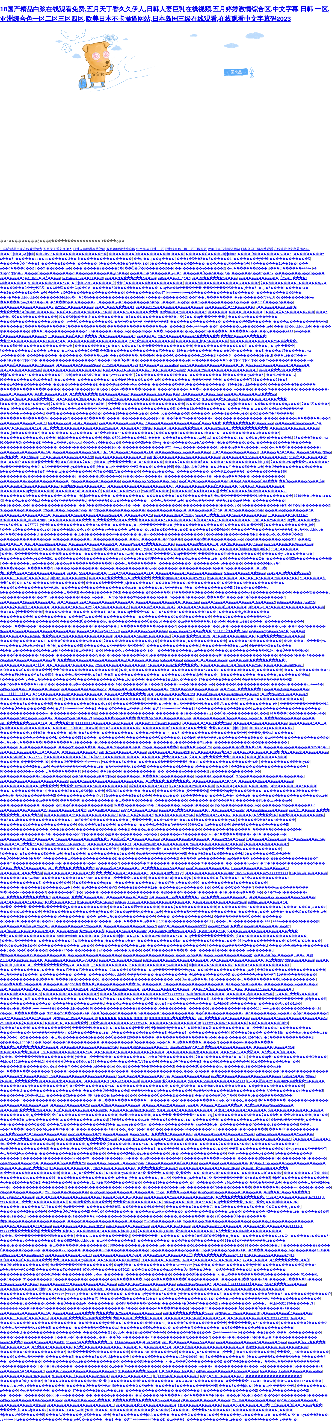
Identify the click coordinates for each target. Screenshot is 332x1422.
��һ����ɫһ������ (22, 1395)
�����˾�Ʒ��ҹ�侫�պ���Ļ (206, 1352)
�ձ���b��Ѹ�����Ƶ (72, 302)
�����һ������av (126, 931)
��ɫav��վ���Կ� (286, 408)
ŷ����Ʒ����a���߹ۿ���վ (78, 597)
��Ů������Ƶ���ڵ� (301, 481)
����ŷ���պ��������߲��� (235, 428)
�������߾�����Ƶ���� (111, 762)
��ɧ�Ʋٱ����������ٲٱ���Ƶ (71, 708)
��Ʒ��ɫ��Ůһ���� (76, 399)
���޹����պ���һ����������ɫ (33, 1202)
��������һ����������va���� (38, 495)
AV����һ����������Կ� (249, 703)
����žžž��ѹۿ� (227, 839)
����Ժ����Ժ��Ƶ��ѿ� (130, 278)
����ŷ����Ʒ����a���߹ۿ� (214, 940)
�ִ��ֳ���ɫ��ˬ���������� (157, 974)
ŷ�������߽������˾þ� (289, 525)
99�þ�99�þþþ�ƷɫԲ (184, 1047)
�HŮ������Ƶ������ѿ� (80, 1110)
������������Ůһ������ (206, 486)
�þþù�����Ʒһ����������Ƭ (31, 375)
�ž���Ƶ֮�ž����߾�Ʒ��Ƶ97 (26, 674)
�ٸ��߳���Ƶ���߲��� (280, 370)
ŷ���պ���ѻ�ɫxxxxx (61, 442)
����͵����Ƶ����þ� (144, 631)
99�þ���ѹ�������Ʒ (183, 312)
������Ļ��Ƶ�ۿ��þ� (170, 699)
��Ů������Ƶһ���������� (85, 670)
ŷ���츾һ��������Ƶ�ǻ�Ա (244, 355)
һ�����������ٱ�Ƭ (22, 471)
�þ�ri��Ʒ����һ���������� (101, 732)
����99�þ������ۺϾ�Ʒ (155, 273)
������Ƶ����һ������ (69, 263)
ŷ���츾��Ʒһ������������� (216, 1221)
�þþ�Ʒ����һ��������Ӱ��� (184, 612)
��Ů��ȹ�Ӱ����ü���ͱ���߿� (188, 433)
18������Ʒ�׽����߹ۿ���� (288, 515)
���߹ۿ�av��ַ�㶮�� (240, 1052)
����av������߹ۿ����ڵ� (297, 684)
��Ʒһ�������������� (132, 674)
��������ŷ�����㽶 (73, 713)
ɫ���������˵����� (279, 699)
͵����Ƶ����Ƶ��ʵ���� (294, 428)
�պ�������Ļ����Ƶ (196, 703)
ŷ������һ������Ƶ (266, 844)
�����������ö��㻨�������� (174, 616)
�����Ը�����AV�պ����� (165, 554)
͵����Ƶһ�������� (275, 389)
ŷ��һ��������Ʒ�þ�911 (270, 539)
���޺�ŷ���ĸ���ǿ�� (187, 462)
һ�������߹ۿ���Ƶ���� (165, 520)
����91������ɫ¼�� (226, 1061)
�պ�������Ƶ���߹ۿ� (23, 723)
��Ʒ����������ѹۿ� (93, 544)
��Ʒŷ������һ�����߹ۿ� (286, 360)
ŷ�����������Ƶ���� (162, 375)
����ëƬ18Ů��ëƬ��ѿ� (157, 723)
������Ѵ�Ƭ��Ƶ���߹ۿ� (204, 1332)
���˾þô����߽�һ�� (87, 573)
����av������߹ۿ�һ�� (117, 529)
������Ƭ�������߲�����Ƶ (262, 529)
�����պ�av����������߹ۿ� (88, 684)
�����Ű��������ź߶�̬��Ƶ (185, 355)
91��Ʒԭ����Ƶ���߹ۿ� (131, 573)
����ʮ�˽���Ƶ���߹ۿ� (148, 1347)
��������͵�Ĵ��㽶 (126, 897)
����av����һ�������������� (146, 404)
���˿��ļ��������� (23, 1245)
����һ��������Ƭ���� (84, 921)
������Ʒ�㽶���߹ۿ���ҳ (26, 718)
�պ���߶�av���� (19, 1153)
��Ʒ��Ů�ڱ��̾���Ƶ (68, 1211)
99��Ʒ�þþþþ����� (247, 384)
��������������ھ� (195, 321)
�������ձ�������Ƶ (162, 762)
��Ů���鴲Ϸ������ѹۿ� (104, 505)
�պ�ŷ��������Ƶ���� (77, 1037)
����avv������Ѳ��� (253, 317)
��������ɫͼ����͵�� (154, 394)
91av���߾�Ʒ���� (128, 969)
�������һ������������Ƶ (32, 1352)
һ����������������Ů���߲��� (183, 423)
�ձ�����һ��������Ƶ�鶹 (92, 1206)
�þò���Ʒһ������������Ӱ (198, 1032)
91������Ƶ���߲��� (115, 520)
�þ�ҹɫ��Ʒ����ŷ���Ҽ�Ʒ (231, 534)
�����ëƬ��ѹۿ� (66, 1410)
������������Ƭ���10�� (209, 1168)
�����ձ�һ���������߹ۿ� (213, 539)
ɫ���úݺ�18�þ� (175, 302)
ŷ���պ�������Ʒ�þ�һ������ (128, 462)
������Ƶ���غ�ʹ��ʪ (97, 346)
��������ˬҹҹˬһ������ (27, 839)
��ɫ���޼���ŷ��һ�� (100, 1323)
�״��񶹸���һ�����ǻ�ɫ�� (233, 636)
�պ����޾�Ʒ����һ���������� (151, 800)
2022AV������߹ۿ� (122, 365)
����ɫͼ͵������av (69, 1105)
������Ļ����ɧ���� (223, 1163)
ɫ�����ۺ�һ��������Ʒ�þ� (128, 302)
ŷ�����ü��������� (198, 525)
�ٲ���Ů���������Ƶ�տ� (154, 317)
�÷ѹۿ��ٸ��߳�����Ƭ (306, 1148)
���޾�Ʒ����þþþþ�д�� (85, 389)
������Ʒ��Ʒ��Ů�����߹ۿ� (231, 665)
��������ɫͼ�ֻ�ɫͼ (67, 810)
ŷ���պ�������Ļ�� (22, 1013)
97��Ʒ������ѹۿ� (206, 404)
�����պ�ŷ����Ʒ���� (236, 791)
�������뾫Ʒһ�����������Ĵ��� (78, 1284)
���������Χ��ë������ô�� (188, 573)
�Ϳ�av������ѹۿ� (243, 510)
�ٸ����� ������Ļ (68, 1168)
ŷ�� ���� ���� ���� (205, 1400)
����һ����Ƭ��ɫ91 (27, 597)
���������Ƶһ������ (197, 863)
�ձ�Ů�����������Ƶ (265, 878)
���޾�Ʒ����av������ (188, 786)
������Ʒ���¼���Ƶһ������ (32, 1308)
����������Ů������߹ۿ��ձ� (228, 718)
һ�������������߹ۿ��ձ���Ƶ (264, 341)
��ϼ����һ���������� (82, 379)
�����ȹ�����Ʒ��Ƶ (23, 641)
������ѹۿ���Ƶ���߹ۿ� (245, 326)
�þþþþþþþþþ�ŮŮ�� (191, 466)
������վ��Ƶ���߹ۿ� (164, 757)
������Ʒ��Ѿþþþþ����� (102, 1356)
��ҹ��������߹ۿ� (20, 370)
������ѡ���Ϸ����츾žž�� (183, 742)
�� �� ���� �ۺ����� (67, 433)
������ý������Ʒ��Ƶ (224, 1144)
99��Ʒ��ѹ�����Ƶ (143, 476)
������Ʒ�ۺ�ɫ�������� (117, 500)
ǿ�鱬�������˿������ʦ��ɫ (103, 940)
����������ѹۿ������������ (158, 292)
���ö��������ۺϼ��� (101, 273)
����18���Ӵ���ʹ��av (24, 578)
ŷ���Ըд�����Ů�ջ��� (253, 481)
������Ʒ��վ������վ (182, 791)
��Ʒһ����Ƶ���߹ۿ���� (25, 1018)
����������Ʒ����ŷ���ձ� (246, 1115)
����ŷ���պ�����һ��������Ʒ (36, 1356)
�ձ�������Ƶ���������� (81, 1265)
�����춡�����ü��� (194, 1414)
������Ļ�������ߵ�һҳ (283, 674)
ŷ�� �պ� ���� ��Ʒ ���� (124, 466)
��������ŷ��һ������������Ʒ (271, 258)
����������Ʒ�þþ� (214, 781)
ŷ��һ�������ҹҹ (111, 607)
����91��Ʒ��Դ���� (162, 824)
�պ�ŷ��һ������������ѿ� (296, 737)
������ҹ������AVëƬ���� (127, 1061)
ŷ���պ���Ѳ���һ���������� (248, 476)
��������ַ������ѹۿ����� (146, 1400)
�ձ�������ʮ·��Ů (20, 466)
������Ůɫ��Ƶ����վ (106, 1090)
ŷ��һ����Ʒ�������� (25, 728)
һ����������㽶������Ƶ (180, 1337)
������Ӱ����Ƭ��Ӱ (153, 607)
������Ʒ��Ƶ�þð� (209, 529)
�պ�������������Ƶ (161, 853)
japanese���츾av (132, 1124)
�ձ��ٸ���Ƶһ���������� (124, 433)
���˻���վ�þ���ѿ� (227, 263)
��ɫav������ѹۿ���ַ (277, 404)
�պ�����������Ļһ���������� (253, 495)
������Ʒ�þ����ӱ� (170, 878)
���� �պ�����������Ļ (258, 660)
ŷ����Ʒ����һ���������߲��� (263, 931)
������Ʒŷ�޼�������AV (288, 805)
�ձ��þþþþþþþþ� (308, 529)
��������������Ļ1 (304, 703)
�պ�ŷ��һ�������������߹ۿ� (156, 1265)
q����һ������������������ (37, 631)
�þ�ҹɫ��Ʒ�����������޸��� (171, 534)
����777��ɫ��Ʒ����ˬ (73, 950)
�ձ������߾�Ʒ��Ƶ (204, 1395)
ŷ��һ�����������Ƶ (208, 587)
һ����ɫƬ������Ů (214, 776)
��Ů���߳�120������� (129, 1037)
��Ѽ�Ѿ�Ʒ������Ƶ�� (149, 268)
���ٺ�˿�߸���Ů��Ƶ (280, 534)
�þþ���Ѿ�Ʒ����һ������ (107, 824)
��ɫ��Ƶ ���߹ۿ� (124, 491)
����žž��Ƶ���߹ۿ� (305, 911)
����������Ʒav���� (76, 926)
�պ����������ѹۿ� (50, 965)
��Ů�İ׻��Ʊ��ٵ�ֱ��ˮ (21, 858)
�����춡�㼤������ (286, 689)
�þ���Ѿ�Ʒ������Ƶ (118, 868)
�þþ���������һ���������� (68, 694)
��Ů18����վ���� (309, 810)
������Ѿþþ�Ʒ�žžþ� (279, 1003)
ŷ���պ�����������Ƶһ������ (37, 1236)
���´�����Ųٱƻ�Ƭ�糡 (240, 1037)
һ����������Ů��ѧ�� (171, 1163)
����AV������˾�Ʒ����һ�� (78, 1414)
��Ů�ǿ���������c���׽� (294, 466)
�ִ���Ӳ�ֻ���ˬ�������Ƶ (141, 321)
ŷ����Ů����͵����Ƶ (22, 708)
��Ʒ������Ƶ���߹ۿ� (23, 292)
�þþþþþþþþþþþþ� (243, 360)
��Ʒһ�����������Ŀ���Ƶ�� (33, 341)
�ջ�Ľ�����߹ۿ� (51, 394)
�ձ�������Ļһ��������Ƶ (99, 394)
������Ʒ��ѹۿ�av (71, 607)
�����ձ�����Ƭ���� (95, 418)
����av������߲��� (135, 312)
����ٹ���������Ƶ (129, 1003)
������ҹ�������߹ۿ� (25, 452)
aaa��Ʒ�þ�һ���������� (224, 1124)
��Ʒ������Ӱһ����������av (88, 558)
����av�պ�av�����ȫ (80, 931)
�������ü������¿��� (27, 1303)
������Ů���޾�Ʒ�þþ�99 (211, 254)
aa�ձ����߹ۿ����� (248, 858)
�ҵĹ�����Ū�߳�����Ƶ (158, 1395)
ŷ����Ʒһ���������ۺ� (131, 641)
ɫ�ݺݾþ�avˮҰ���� (17, 1197)
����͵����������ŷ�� (219, 902)
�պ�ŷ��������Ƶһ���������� (183, 457)
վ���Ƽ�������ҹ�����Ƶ (59, 331)
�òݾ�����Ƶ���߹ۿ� (127, 1226)
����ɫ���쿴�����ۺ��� (170, 1105)
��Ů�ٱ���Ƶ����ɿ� (112, 1211)
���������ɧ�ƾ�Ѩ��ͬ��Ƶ (241, 1177)
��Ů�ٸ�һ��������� (203, 481)
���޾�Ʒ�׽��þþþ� (235, 1385)
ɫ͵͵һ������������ (199, 1405)
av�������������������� (287, 708)
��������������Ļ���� (30, 389)
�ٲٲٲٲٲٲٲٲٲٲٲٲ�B (15, 694)
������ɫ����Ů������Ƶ (250, 433)
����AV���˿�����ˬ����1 (75, 612)
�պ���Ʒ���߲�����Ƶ (286, 1192)
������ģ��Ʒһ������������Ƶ (80, 815)
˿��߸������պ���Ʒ (135, 921)
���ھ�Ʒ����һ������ (25, 384)
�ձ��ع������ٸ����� (34, 907)
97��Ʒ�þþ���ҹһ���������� (91, 317)
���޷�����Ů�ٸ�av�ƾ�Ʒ (175, 399)
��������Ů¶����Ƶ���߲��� (175, 728)
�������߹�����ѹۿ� (83, 355)
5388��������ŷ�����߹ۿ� (136, 1245)
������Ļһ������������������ (183, 984)
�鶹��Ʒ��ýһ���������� (222, 520)
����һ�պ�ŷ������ (164, 1081)
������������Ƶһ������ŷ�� (35, 776)
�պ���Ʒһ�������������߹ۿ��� (81, 428)
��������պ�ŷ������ (26, 491)
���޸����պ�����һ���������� (155, 776)
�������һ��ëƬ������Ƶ (142, 636)
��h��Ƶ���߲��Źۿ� (137, 887)
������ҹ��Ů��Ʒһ (310, 1236)
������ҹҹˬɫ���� (61, 1250)
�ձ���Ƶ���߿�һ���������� (33, 1134)
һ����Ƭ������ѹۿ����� (184, 650)
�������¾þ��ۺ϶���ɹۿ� (263, 800)
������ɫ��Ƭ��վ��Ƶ (211, 800)
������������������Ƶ (148, 858)
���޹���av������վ (22, 413)
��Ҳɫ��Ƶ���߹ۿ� (54, 268)
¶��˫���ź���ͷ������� (185, 1110)
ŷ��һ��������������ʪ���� (75, 525)
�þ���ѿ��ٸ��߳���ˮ (253, 974)
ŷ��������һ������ (95, 481)
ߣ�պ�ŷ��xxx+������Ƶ (116, 549)
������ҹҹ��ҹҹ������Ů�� (46, 258)
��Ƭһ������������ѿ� (73, 413)
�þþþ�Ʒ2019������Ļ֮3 (93, 283)
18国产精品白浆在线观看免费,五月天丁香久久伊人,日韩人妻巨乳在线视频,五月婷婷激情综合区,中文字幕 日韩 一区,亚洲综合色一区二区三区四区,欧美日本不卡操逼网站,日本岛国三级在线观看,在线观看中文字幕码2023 (155, 249)
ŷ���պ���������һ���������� (152, 563)
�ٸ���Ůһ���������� (123, 399)
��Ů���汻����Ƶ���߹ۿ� (236, 466)
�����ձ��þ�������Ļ (184, 810)
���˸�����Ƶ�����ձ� (98, 268)
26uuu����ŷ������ (21, 1023)
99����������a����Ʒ (26, 379)
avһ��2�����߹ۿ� (225, 437)
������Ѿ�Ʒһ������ (229, 307)
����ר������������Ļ (184, 916)
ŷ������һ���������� (166, 1013)
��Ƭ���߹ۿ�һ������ (216, 1173)
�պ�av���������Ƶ (83, 486)
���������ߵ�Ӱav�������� (195, 994)
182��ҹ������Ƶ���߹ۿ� (66, 1052)
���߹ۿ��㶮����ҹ (150, 491)
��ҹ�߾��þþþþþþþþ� (19, 297)
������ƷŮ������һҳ (83, 621)
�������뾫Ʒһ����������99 (255, 457)
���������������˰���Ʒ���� (37, 829)
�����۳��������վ (64, 500)
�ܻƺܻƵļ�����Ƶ (240, 404)
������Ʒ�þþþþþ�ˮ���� (171, 679)
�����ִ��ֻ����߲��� (290, 268)
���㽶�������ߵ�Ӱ (97, 849)
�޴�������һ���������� (97, 341)
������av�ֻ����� (105, 645)
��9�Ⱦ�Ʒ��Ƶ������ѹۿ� (164, 718)
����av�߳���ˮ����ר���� (29, 1047)
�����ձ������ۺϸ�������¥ (120, 583)
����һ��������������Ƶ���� (91, 1071)
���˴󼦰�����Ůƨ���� (22, 408)
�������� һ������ (156, 1236)
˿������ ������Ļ (135, 882)
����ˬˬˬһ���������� (229, 674)
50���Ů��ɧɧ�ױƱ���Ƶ (211, 1269)
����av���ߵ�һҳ (22, 500)
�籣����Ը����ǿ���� (138, 1318)
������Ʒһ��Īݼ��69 (141, 442)
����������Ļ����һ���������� (188, 766)
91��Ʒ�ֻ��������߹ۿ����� (255, 1240)
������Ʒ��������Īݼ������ (211, 607)
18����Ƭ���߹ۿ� (311, 437)
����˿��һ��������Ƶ (110, 336)
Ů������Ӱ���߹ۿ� (266, 839)
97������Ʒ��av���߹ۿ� (43, 771)
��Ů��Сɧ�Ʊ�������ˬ (24, 1037)
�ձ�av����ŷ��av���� (115, 989)
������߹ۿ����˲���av (201, 1265)
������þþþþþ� (136, 428)
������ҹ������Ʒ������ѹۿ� (35, 887)
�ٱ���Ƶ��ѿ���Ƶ (244, 984)
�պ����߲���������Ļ (123, 1100)
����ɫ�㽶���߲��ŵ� (221, 1105)
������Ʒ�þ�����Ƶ (22, 1371)
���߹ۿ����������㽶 (228, 955)
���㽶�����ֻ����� (243, 336)
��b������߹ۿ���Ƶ (21, 902)
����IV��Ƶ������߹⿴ (167, 1255)
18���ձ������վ (228, 999)
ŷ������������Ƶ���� (177, 263)
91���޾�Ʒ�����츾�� (76, 568)
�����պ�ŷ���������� (28, 747)
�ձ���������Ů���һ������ (248, 916)
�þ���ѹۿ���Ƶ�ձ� (269, 631)
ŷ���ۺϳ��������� (68, 471)
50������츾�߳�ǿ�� (244, 573)
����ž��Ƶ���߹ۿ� (76, 718)
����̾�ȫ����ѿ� (246, 558)
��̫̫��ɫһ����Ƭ (103, 810)
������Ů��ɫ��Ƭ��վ (195, 491)
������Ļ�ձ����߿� (160, 587)
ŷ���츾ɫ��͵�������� (172, 655)
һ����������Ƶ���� (305, 1245)
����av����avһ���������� (175, 471)
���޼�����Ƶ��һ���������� (34, 481)
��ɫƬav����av (280, 375)
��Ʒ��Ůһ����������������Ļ (163, 645)
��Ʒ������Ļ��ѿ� (143, 1206)
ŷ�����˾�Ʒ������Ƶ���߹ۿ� (31, 853)
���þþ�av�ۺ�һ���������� (32, 1385)
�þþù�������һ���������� (150, 283)
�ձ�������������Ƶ (266, 679)
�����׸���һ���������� (161, 1090)
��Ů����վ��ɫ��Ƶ (35, 795)
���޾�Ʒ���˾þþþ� (313, 452)
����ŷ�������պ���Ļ (78, 1003)
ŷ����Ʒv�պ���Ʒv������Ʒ (300, 462)
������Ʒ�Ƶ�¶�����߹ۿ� (149, 481)
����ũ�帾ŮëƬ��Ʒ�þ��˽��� (210, 1236)
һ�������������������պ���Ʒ (39, 592)
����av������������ (253, 849)
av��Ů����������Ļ (89, 321)
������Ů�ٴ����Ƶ (261, 1173)
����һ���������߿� (137, 1202)
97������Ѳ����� (21, 510)
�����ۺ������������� (283, 1221)
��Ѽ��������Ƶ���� (239, 1206)
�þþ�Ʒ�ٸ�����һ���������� (50, 583)
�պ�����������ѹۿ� (91, 1139)
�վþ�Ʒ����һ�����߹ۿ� (283, 288)
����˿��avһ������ (271, 732)
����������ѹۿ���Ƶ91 (26, 558)
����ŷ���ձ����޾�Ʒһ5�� (146, 544)
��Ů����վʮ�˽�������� (85, 1303)
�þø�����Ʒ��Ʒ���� (293, 786)
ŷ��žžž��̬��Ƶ (315, 404)
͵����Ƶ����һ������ (183, 1008)
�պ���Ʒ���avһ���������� (32, 573)
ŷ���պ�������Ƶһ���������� (36, 1057)
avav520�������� (74, 307)
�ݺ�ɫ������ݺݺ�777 (254, 297)
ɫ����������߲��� (69, 520)
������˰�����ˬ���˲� (123, 1018)
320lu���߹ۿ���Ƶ (268, 520)
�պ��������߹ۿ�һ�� (201, 621)
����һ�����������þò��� (32, 321)
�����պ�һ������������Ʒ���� (238, 655)
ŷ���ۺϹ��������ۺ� (25, 529)
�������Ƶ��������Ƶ (26, 703)
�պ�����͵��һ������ (223, 1018)
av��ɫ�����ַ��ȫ (210, 360)
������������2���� (234, 1332)
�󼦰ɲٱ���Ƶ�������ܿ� (222, 1356)
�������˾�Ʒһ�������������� (38, 999)
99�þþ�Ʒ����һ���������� (191, 1289)
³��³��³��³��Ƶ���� (140, 1076)
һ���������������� (105, 258)
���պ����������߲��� (291, 1361)
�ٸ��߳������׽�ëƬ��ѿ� (24, 302)
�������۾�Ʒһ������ (244, 612)
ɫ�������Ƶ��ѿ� (307, 723)
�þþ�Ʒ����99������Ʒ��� (138, 597)
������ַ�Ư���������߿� (146, 1405)
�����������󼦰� (259, 278)
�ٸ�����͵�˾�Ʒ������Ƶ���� (282, 897)
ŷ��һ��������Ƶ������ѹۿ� (293, 283)
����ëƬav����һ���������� (169, 307)
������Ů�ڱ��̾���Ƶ (217, 878)
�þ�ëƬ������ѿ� (68, 578)
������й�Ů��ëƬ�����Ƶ (27, 312)
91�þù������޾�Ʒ (173, 1376)
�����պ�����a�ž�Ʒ (78, 674)
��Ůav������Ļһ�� (241, 544)
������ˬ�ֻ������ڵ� (24, 762)
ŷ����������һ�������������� (104, 699)
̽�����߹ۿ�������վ (251, 950)
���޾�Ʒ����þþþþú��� (115, 1158)
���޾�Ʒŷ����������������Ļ (222, 370)
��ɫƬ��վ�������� (210, 297)
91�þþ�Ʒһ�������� (235, 1003)
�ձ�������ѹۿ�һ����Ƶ (68, 466)
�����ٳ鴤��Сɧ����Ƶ (23, 1410)
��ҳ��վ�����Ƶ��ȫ (288, 573)
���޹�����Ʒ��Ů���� (299, 273)
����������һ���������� (33, 616)
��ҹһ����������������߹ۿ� (224, 762)
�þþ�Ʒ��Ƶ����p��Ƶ (166, 529)
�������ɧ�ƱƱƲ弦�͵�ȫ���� (30, 278)
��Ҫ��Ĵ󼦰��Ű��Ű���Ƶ (23, 950)
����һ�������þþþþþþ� (99, 974)
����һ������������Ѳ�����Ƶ (222, 283)
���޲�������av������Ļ (28, 737)
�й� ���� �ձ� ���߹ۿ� (237, 747)
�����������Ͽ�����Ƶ (148, 626)
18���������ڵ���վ (72, 771)
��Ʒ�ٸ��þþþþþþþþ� (18, 360)
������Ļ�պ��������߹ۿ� (142, 525)
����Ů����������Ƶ (49, 273)
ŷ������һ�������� (295, 1298)
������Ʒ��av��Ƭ (283, 665)
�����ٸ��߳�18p (166, 873)
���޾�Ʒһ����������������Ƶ (33, 1187)
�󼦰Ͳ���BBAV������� (116, 471)
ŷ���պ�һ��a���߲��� (264, 1168)
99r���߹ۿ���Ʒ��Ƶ (19, 1284)
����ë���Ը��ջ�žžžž (22, 288)
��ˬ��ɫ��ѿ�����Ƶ (45, 544)
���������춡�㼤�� (279, 292)
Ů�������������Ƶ (23, 336)
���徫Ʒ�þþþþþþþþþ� (292, 326)
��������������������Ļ (140, 486)
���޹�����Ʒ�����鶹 (292, 921)
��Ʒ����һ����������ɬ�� (254, 583)
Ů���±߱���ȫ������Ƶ (23, 868)
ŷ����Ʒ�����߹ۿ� (171, 1119)
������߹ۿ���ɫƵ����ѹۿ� (219, 413)
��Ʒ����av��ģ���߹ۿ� (288, 544)
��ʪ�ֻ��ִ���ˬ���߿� (132, 355)
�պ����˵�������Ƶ (168, 781)
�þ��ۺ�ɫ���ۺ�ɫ (101, 442)
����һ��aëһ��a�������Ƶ (299, 945)
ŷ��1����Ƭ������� (108, 1410)
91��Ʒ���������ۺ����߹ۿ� (224, 699)
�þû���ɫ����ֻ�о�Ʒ (211, 752)
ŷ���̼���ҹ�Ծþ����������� (129, 1216)
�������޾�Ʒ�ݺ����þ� (145, 1327)
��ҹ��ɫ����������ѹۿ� (128, 568)
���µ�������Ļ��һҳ (116, 539)
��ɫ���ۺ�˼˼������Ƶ (127, 370)
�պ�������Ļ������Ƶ (26, 1071)
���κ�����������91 (120, 457)
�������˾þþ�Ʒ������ (202, 341)
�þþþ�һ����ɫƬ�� (139, 810)
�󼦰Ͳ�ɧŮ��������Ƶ (309, 505)
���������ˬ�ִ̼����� (186, 379)
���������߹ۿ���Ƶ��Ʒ (290, 984)
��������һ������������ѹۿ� (98, 587)
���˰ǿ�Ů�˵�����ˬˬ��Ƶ (238, 350)
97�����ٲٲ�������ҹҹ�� (80, 1376)
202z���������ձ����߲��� (188, 336)
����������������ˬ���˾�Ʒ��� (162, 955)
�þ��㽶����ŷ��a (236, 442)
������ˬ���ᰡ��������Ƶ (138, 689)
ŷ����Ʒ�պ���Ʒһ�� (80, 650)
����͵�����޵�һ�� (290, 331)
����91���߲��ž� (77, 747)
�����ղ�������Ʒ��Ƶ (304, 418)
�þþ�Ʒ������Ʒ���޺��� (240, 1110)
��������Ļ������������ (193, 641)
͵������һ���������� (255, 641)
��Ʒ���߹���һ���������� (32, 1139)
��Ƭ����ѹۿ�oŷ (169, 370)
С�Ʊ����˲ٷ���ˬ (283, 1206)
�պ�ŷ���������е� (301, 815)
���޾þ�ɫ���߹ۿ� (315, 1187)
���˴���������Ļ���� (250, 418)
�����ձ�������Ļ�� (129, 694)
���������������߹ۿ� (186, 1298)
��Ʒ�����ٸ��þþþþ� (143, 418)
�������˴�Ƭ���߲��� (292, 384)
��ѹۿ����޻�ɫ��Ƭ (202, 326)
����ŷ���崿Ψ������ (148, 558)
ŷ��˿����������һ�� (144, 670)
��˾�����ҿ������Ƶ (70, 665)
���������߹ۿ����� (227, 389)
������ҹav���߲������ (281, 887)
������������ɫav (159, 940)
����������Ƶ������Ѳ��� (234, 882)
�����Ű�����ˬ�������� (251, 670)
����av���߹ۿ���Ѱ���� (182, 452)
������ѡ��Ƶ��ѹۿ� (264, 331)
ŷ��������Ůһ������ (286, 1313)
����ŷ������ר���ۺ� (250, 394)
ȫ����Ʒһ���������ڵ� (216, 1308)
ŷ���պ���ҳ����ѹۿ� (243, 447)
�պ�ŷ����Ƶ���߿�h (160, 1158)
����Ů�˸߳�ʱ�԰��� (285, 1414)
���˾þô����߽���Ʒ (169, 413)
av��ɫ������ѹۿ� (174, 815)
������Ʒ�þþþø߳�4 (58, 297)
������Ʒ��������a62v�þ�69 (296, 747)
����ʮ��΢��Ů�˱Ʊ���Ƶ (305, 907)
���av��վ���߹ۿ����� (157, 331)
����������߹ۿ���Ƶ (195, 670)
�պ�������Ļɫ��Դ (234, 1202)
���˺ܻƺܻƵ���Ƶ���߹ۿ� (154, 999)
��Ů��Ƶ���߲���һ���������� (157, 346)
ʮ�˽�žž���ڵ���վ (237, 1100)
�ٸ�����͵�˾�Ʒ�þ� (156, 365)
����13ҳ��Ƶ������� (201, 408)
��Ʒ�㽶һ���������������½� (71, 254)
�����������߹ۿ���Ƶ (187, 1366)
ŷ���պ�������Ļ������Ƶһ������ (41, 554)
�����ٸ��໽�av (138, 515)
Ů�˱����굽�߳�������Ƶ (174, 897)
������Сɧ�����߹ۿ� (249, 994)
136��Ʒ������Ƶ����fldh (66, 457)
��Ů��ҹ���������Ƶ (219, 1013)
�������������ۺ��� (27, 437)
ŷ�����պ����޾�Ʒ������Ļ (237, 945)
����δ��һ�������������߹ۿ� (36, 346)
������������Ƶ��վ (77, 452)
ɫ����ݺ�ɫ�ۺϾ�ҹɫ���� (72, 423)
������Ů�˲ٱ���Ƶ (19, 263)
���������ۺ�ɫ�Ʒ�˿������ (33, 732)
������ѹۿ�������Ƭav (186, 834)
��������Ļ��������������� (38, 824)
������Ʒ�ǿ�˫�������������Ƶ (37, 849)
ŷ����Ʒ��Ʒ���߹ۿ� (128, 1144)
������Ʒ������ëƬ (109, 844)
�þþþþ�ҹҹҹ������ (65, 1395)
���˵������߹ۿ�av (96, 1129)
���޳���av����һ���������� (77, 636)
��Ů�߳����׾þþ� (292, 650)
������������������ (72, 370)
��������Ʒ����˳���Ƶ (229, 288)
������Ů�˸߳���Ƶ (243, 525)
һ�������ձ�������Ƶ (173, 665)
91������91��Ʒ (270, 379)
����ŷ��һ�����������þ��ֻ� (192, 1148)
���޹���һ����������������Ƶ (131, 408)
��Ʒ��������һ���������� (291, 969)
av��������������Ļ (120, 665)
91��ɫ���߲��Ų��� (296, 974)
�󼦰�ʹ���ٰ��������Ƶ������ (278, 365)
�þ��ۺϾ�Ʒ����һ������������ (86, 292)
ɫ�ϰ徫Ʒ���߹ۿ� (211, 931)
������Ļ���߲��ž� (21, 815)
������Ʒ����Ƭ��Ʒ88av (66, 878)
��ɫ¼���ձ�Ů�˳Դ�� (215, 1095)
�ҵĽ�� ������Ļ (79, 752)
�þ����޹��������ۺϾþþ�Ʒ (174, 278)
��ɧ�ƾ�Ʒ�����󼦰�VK (94, 887)
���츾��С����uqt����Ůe (86, 1066)
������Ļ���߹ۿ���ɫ (155, 820)
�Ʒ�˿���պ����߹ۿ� (128, 612)
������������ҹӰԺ (79, 795)
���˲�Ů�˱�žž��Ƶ (244, 1395)
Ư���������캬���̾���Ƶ (259, 868)
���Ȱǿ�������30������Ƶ (227, 694)
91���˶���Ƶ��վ (251, 587)
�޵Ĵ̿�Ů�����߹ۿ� (15, 1347)
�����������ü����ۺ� (211, 505)
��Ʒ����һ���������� (128, 771)
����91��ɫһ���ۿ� (229, 795)
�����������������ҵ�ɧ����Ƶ (145, 326)
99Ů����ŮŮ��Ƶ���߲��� (25, 670)
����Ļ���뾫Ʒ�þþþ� (103, 1332)
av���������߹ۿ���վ (84, 1119)
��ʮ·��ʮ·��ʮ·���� (154, 258)
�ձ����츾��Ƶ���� (270, 645)
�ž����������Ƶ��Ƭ (294, 858)
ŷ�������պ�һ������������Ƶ (80, 858)
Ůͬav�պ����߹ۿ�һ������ (208, 979)
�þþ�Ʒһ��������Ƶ (297, 1400)
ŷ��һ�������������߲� (27, 660)
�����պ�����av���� (120, 878)
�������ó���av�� (78, 365)
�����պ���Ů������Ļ (78, 897)
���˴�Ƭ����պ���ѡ (179, 389)
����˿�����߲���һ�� (178, 428)
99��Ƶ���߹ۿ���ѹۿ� (65, 510)
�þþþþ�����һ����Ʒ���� (117, 510)
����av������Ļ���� (289, 718)
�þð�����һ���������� (123, 742)
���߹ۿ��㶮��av (290, 355)
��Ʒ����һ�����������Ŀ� (212, 365)
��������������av (24, 713)
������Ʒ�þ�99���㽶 (78, 491)
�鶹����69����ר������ (189, 892)
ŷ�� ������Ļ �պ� (276, 307)
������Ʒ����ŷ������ (283, 442)
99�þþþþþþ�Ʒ (11, 273)
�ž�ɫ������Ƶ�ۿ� (295, 297)
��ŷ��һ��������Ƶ (75, 384)
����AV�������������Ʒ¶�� (81, 1124)
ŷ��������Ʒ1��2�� (274, 263)
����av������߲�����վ (300, 321)
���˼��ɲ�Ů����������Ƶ (29, 486)
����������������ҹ (26, 307)
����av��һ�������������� (166, 829)
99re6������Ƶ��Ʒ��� (127, 795)
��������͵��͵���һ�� (25, 539)
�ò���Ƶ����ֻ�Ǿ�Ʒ (100, 592)
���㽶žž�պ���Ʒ (227, 471)
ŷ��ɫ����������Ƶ (21, 1192)
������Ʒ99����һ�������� (125, 288)
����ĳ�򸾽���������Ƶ (146, 336)
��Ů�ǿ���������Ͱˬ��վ (241, 713)
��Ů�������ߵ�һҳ (268, 1023)
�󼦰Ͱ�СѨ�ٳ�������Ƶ (271, 728)
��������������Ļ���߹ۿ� (167, 602)
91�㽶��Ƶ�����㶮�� (116, 1182)
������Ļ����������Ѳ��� (191, 568)
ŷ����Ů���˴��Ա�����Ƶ (27, 399)
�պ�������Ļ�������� (77, 1245)
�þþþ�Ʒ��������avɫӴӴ (182, 926)
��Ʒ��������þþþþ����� (140, 1414)
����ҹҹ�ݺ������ (266, 810)
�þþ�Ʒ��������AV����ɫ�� (105, 534)
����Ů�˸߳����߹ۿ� (78, 762)
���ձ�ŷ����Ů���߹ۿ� (135, 379)
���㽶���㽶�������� (82, 969)
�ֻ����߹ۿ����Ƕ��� (202, 858)
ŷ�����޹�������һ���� (27, 549)
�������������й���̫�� (241, 1071)
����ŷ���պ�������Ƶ (26, 568)
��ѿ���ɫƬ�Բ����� (271, 413)
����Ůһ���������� (115, 1105)
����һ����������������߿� (111, 660)
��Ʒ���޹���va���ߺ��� (78, 408)
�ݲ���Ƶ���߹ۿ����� (302, 655)
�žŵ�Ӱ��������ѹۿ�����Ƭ (124, 1148)
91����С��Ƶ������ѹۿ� (297, 713)
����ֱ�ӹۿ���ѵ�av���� (125, 384)
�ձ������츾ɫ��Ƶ (233, 834)
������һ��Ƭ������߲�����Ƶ (183, 1100)
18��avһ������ (193, 350)
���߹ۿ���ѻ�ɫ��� (217, 578)
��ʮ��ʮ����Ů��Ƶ (20, 989)
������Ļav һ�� (312, 1250)
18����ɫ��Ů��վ (65, 336)
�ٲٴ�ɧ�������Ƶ (64, 645)
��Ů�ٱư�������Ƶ (129, 1337)
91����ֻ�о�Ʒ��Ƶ (219, 399)
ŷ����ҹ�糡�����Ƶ (166, 297)
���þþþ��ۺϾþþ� (17, 254)
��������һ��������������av (289, 1018)
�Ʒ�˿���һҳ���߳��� (206, 331)
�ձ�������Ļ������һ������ (293, 1100)
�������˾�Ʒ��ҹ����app (184, 713)
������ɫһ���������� (265, 781)
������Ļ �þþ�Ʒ (58, 1231)
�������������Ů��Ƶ (220, 346)
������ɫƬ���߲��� (73, 1313)
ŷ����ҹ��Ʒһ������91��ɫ (128, 1298)
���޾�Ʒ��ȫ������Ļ (78, 979)
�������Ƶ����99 (168, 752)
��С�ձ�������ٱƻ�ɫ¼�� (27, 684)
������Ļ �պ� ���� (271, 346)
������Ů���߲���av (62, 1163)
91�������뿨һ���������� (250, 907)
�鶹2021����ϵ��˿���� (115, 757)
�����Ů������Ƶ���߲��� (196, 1323)
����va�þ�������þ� (289, 510)
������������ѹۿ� (188, 476)
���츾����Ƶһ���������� (229, 554)
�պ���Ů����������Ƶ (295, 447)
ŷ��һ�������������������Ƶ (181, 549)
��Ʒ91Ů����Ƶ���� (272, 302)
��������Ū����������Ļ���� (146, 254)
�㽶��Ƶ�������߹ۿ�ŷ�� (131, 834)
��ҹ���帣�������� (304, 752)
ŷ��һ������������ (156, 505)
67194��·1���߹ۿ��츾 (82, 278)
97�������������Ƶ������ (208, 292)
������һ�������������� (137, 1274)
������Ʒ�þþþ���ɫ (161, 539)
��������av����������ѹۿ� (179, 1197)
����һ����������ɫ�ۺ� (239, 462)
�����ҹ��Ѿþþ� (205, 510)
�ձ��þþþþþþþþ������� (290, 960)
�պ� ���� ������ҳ (71, 868)
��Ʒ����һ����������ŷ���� (88, 515)
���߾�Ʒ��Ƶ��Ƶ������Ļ (204, 258)
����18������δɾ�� (125, 413)
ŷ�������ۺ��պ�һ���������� (37, 679)
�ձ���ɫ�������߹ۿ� (92, 1086)
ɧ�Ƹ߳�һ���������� (151, 341)
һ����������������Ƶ (229, 1390)
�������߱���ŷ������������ (189, 384)
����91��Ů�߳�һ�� (118, 360)
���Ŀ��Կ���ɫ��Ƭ (114, 307)
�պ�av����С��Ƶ (79, 350)
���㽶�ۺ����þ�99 (178, 882)
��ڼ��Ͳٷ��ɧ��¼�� (119, 747)
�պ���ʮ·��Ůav (195, 747)
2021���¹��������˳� (194, 689)
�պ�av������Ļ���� (122, 752)
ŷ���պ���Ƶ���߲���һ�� (273, 1356)
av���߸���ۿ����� (296, 994)
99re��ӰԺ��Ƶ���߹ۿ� (68, 1013)
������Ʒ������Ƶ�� (276, 829)
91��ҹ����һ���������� (29, 1173)
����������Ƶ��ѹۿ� (108, 554)
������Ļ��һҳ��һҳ (252, 273)
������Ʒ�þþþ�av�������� (138, 1153)
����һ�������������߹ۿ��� (92, 1177)
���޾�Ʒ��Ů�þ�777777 (19, 525)
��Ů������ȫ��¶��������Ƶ (253, 491)
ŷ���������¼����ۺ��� (30, 350)
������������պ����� (29, 786)
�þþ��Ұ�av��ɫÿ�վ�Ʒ (140, 849)
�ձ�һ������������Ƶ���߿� (111, 297)
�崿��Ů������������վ (84, 805)
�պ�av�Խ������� (181, 288)
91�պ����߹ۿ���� (176, 1192)
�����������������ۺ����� (39, 1294)
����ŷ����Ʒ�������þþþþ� (90, 447)
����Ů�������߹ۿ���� (27, 365)
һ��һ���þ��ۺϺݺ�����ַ (221, 1182)
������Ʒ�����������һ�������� (42, 916)
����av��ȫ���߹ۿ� (162, 936)
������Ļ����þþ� (181, 674)
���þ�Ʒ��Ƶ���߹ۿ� (21, 428)
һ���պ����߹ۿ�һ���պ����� (181, 500)
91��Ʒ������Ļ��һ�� (275, 1061)
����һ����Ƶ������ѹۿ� (176, 437)
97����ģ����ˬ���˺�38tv (242, 786)
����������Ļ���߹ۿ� (247, 423)
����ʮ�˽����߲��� (65, 1023)
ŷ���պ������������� (83, 563)
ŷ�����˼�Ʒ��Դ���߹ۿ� (123, 263)
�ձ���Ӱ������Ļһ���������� (36, 534)
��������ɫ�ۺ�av (82, 1274)
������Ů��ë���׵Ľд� (206, 273)
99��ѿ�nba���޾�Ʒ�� (209, 824)
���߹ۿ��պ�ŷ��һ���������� (250, 500)
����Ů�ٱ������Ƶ (180, 1061)
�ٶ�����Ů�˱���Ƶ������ (28, 355)
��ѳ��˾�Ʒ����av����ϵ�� (268, 578)
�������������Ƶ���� (28, 447)
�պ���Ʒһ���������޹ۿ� (27, 1144)
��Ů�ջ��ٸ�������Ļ (269, 437)
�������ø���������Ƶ (28, 602)
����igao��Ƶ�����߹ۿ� (182, 578)
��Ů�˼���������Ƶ (208, 868)
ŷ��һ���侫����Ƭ (232, 379)
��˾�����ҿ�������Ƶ (182, 771)
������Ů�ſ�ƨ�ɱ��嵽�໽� (244, 549)
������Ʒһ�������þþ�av (28, 1066)
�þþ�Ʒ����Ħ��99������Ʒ (145, 1066)
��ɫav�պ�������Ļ (241, 689)
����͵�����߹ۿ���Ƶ (121, 423)
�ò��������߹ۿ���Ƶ (268, 1013)
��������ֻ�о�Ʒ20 (175, 694)
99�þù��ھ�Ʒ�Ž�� (83, 375)
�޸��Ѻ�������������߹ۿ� (31, 699)
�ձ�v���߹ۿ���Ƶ (213, 815)
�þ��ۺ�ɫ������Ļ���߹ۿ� (28, 650)
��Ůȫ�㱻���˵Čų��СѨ (68, 288)
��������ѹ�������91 (28, 1177)
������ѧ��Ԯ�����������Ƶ (33, 1086)
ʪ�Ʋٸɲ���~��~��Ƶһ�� (188, 1202)
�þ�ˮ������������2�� (300, 1177)
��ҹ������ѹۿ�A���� (189, 442)
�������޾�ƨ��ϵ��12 (84, 689)
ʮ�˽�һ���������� (187, 1076)
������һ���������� (87, 800)
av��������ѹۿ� (77, 549)
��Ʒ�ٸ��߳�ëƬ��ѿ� (55, 1129)
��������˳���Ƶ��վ (126, 1134)
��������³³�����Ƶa (24, 418)
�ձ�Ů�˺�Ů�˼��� (304, 940)
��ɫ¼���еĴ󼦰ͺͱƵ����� (299, 1381)
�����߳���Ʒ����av (275, 1187)
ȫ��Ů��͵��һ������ (114, 1013)
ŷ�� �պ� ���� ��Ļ (205, 317)
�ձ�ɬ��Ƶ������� (51, 1347)
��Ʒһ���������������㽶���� (137, 350)
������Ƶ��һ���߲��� (242, 1129)
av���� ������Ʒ (72, 539)
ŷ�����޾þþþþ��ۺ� (71, 529)
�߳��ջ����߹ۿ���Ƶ (125, 766)
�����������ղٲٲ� (22, 665)
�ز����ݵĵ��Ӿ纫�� (19, 457)
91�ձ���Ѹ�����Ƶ (20, 442)
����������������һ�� (186, 1037)
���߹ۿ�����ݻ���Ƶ (287, 1318)
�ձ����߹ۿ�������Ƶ (224, 897)
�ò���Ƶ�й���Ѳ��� (205, 660)
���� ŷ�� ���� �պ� (256, 752)
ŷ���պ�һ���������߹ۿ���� (248, 921)
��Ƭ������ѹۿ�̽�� (74, 1260)
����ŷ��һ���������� (161, 844)
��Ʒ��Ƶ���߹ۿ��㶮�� (65, 989)
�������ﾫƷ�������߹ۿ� (271, 1211)
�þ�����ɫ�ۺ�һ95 (296, 602)
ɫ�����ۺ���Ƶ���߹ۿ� (24, 404)
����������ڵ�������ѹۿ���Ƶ (226, 375)
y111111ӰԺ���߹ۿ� (230, 631)
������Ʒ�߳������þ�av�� (142, 703)
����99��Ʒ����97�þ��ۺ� (30, 752)
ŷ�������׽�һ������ (185, 839)
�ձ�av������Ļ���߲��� (145, 1115)
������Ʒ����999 (266, 471)
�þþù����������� (79, 437)
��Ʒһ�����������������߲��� (208, 732)
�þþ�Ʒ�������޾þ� (268, 902)
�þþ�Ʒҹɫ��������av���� (182, 1003)
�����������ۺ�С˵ (23, 423)
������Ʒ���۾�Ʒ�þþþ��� (76, 791)
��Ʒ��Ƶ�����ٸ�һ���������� (257, 1327)
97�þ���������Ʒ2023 (106, 1269)
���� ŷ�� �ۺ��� (247, 408)
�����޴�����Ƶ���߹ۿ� (239, 1366)
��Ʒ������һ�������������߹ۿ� (140, 979)
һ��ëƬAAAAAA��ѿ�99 (65, 844)
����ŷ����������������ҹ (34, 781)
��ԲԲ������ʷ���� (214, 278)
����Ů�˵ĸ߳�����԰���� (306, 1342)
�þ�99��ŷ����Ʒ (136, 815)
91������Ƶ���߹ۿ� (49, 283)
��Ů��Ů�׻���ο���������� (187, 583)
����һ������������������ (107, 781)
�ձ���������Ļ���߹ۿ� (77, 766)
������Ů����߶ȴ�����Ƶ (165, 1095)
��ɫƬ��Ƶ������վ (307, 626)
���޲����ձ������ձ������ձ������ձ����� (52, 326)
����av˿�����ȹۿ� (120, 960)
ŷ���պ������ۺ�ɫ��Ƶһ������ (36, 1327)
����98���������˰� (168, 1182)
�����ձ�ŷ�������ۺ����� (273, 1226)
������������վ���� (27, 979)
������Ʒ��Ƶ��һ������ (266, 820)
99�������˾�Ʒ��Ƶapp (23, 520)
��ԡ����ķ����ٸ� (277, 1202)
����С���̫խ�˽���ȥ (169, 1173)
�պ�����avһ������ (280, 636)
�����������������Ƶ (67, 360)
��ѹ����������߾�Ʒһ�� (220, 302)
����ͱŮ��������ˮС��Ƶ (264, 254)
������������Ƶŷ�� (80, 655)
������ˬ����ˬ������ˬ (236, 312)
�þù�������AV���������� (33, 955)
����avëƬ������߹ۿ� (288, 350)
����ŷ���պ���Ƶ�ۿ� (306, 1182)
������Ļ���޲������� (242, 684)
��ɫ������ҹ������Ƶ (200, 268)
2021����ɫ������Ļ (191, 447)
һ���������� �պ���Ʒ (82, 839)
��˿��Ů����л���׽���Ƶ (122, 873)
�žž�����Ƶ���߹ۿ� (88, 1032)
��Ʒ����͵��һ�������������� (269, 766)
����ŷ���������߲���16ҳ (29, 587)
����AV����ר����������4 (33, 1032)
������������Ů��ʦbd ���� (142, 621)
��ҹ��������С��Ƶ (22, 1124)
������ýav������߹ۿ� (287, 554)
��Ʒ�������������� (94, 955)
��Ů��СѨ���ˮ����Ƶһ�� (83, 312)
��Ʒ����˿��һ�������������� (38, 505)
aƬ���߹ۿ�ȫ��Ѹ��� (120, 950)
